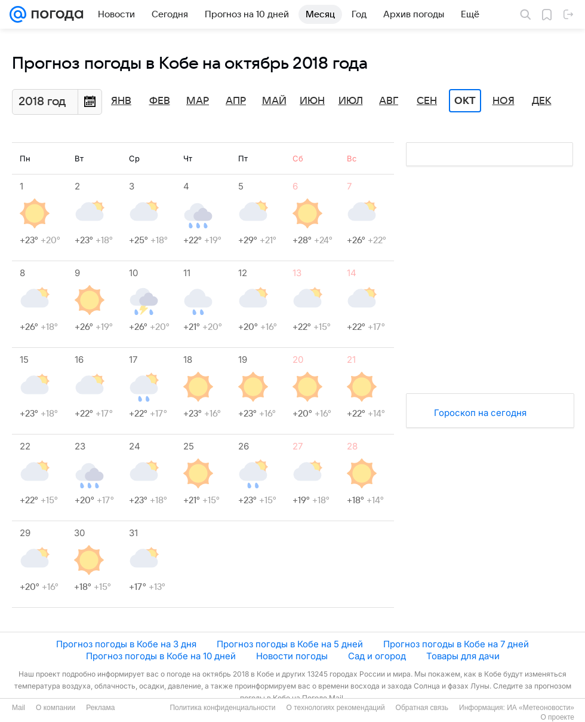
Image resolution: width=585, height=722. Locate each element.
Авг (388, 101)
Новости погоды (292, 656)
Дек (542, 101)
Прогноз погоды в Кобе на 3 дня (126, 644)
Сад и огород (377, 656)
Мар (197, 101)
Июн (312, 101)
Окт (465, 101)
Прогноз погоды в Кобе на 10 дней (161, 656)
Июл (350, 101)
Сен (427, 101)
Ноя (503, 101)
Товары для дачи (463, 656)
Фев (159, 101)
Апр (236, 101)
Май (274, 101)
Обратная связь (422, 707)
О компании (55, 707)
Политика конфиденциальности (222, 707)
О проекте (557, 717)
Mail (18, 707)
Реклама (100, 707)
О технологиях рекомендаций (335, 707)
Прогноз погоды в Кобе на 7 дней (456, 644)
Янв (121, 101)
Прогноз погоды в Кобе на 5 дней (290, 644)
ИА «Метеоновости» (540, 707)
